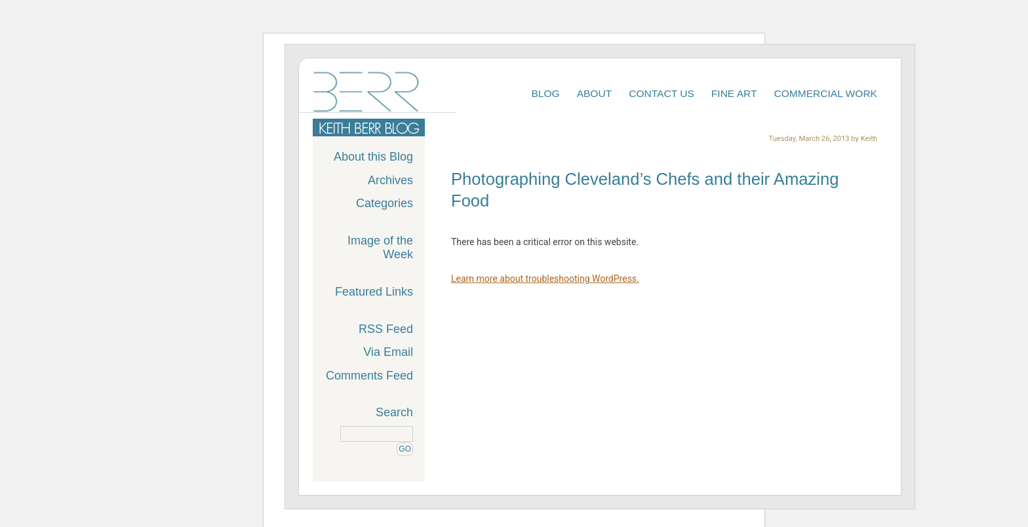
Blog (545, 93)
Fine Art (734, 93)
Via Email (388, 352)
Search (394, 412)
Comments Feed (369, 375)
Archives (390, 180)
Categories (384, 203)
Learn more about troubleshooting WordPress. (545, 278)
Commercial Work (826, 93)
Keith (869, 138)
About (594, 93)
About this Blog (373, 156)
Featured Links (374, 291)
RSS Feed (386, 329)
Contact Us (661, 93)
